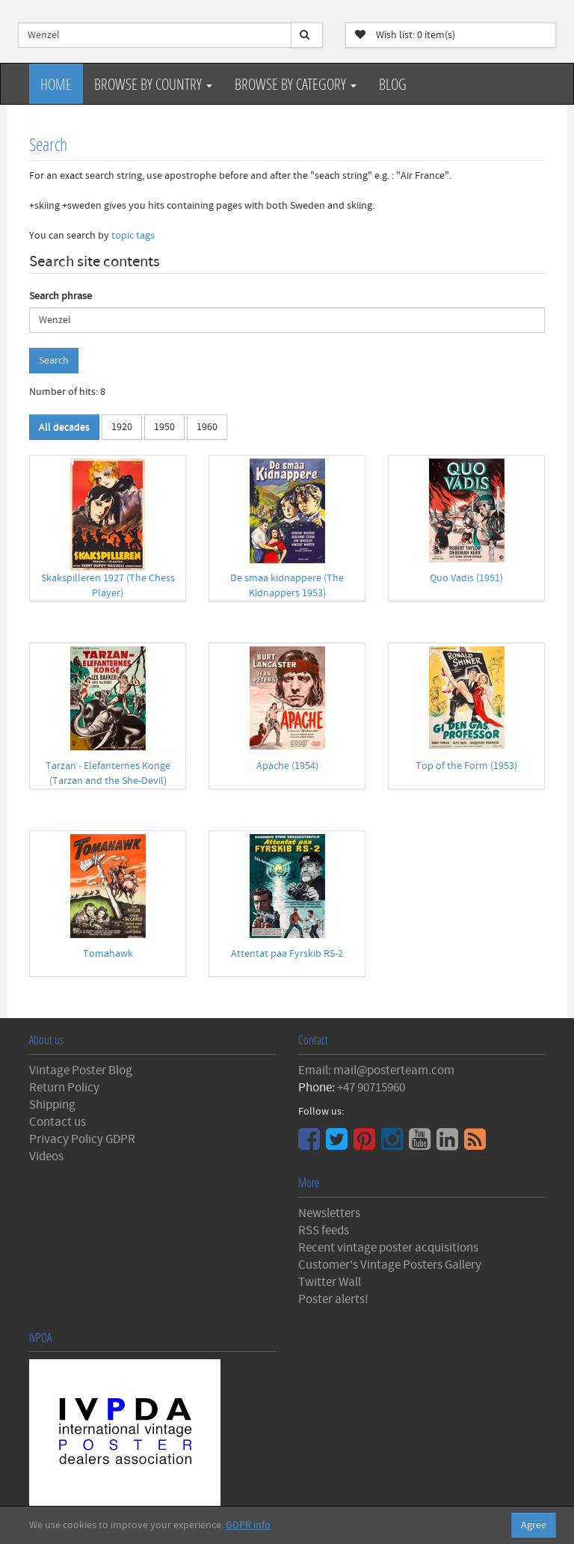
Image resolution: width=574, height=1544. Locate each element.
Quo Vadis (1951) (466, 578)
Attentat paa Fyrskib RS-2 (287, 954)
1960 (207, 427)
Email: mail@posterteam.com (376, 1070)
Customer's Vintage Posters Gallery (389, 1265)
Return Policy (64, 1087)
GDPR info (248, 1525)
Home (56, 84)
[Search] (307, 35)
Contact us (57, 1122)
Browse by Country (153, 84)
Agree (533, 1525)
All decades (64, 427)
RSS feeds (323, 1230)
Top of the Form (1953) (466, 766)
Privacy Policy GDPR (82, 1139)
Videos (46, 1156)
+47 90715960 (371, 1087)
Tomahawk (108, 954)
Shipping (52, 1105)
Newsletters (329, 1213)
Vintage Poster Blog (80, 1070)
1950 (164, 427)
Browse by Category (296, 84)
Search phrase (60, 296)
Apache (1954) (287, 766)
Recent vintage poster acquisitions (388, 1248)
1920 (121, 427)
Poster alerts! (333, 1299)
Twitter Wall (329, 1282)
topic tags (133, 235)
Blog (393, 84)
